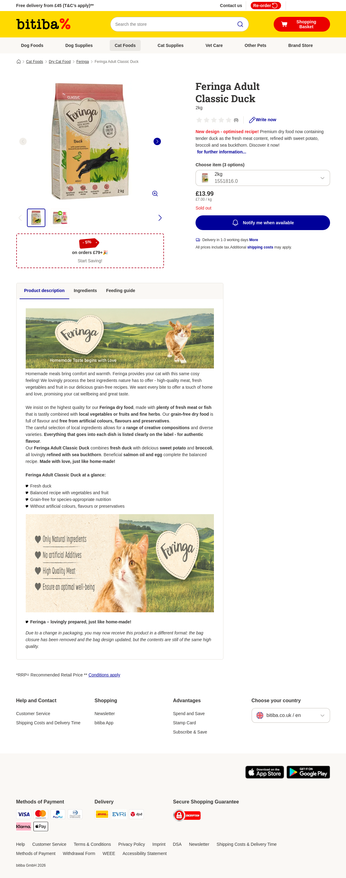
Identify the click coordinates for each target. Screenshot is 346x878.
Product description (44, 290)
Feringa (82, 62)
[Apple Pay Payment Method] (40, 828)
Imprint (158, 844)
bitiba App (104, 722)
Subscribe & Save (190, 732)
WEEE (109, 853)
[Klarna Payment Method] (23, 828)
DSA (177, 844)
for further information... (221, 151)
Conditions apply (104, 674)
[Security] (187, 816)
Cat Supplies (171, 45)
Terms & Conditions (92, 844)
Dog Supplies (79, 45)
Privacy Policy (131, 844)
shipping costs (260, 247)
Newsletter (105, 713)
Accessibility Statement (145, 853)
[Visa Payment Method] (23, 815)
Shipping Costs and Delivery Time (48, 722)
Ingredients (85, 290)
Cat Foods (125, 45)
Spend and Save (189, 713)
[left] (23, 141)
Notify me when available (263, 222)
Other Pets (255, 45)
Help (20, 844)
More (253, 240)
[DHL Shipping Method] (102, 815)
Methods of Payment (35, 853)
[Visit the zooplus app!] (264, 777)
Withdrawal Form (79, 853)
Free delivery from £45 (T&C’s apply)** (55, 5)
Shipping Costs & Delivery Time (247, 844)
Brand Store (300, 45)
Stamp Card (184, 722)
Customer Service (33, 713)
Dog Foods (32, 45)
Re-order (265, 5)
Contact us (231, 5)
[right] (157, 141)
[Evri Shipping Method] (119, 815)
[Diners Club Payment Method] (75, 815)
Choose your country (276, 700)
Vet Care (214, 45)
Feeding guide (120, 290)
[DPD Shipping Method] (136, 815)
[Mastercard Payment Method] (40, 815)
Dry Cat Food (59, 62)
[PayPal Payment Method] (58, 815)
